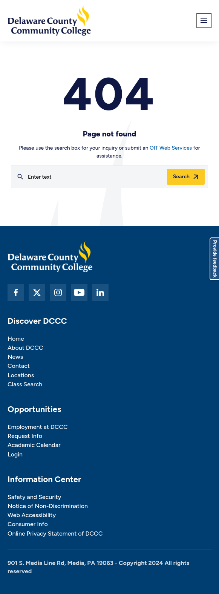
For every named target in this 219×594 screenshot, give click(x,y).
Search (181, 176)
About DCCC (25, 347)
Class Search (25, 384)
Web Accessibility (32, 515)
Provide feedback (214, 258)
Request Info (25, 435)
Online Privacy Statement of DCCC (55, 533)
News (15, 356)
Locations (21, 375)
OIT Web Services (171, 148)
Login (15, 454)
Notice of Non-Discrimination (48, 506)
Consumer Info (28, 524)
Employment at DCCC (38, 426)
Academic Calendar (34, 445)
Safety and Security (34, 497)
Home (16, 338)
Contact (19, 365)
